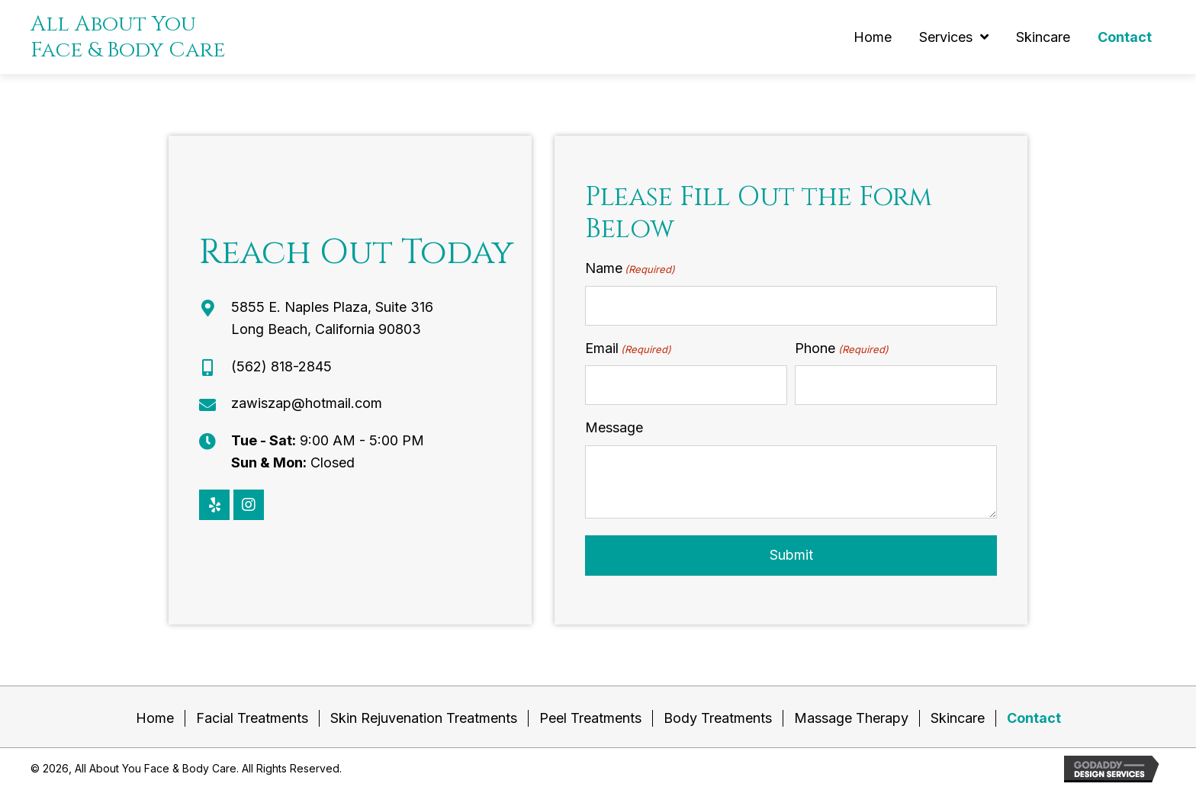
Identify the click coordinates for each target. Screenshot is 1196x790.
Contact (1034, 718)
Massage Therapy (851, 718)
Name (630, 269)
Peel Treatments (590, 718)
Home (155, 718)
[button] (214, 505)
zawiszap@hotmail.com (306, 403)
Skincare (958, 718)
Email (628, 349)
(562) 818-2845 (281, 366)
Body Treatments (718, 718)
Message (614, 427)
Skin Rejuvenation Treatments (423, 718)
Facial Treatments (252, 718)
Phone (841, 349)
